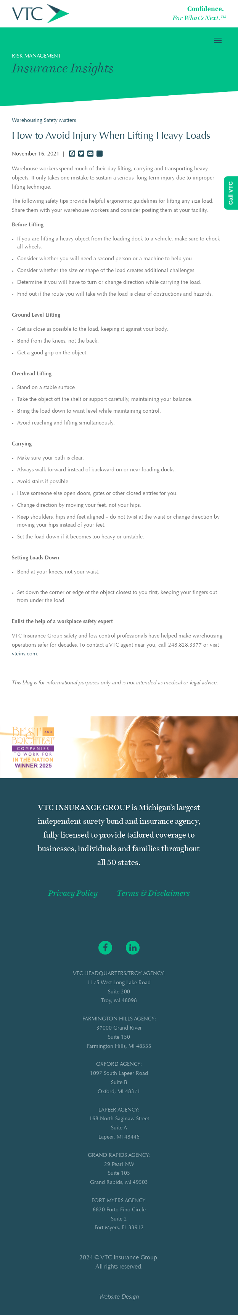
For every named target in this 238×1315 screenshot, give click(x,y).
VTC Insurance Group (128, 1258)
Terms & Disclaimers (153, 893)
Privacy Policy (73, 893)
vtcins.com (24, 654)
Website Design (119, 1297)
